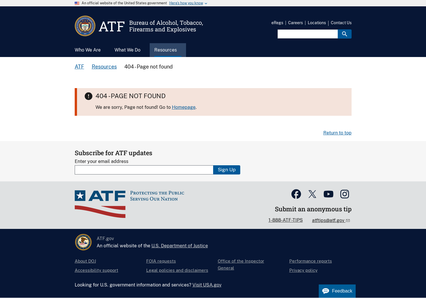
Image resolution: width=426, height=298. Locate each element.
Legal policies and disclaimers (177, 270)
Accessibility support (96, 270)
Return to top (337, 133)
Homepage (184, 107)
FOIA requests (161, 261)
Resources (104, 67)
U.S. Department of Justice (179, 245)
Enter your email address (101, 161)
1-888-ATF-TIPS (286, 220)
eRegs (277, 23)
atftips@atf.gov (329, 220)
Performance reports (310, 261)
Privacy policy (303, 270)
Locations (317, 23)
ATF (79, 67)
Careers (295, 23)
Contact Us (341, 23)
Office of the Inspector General (241, 264)
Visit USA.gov (207, 285)
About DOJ (85, 261)
